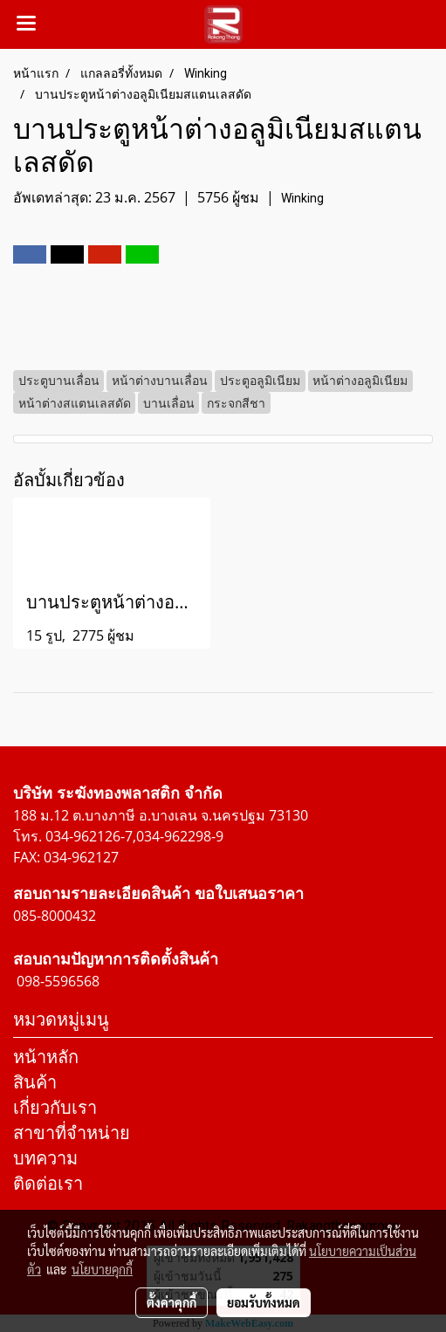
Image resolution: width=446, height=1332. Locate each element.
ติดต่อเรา (48, 1183)
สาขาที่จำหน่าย (71, 1132)
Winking (302, 198)
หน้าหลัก (46, 1056)
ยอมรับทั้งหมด (263, 1302)
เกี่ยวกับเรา (55, 1107)
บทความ (45, 1158)
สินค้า (35, 1082)
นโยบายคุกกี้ (102, 1269)
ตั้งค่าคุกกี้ (171, 1302)
